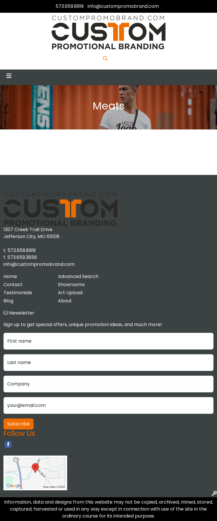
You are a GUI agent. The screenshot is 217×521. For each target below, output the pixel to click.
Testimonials (17, 292)
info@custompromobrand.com (123, 6)
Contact (13, 284)
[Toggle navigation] (9, 76)
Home (10, 276)
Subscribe (18, 424)
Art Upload (70, 292)
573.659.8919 (70, 6)
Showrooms (71, 284)
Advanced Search (78, 276)
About (65, 300)
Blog (8, 300)
